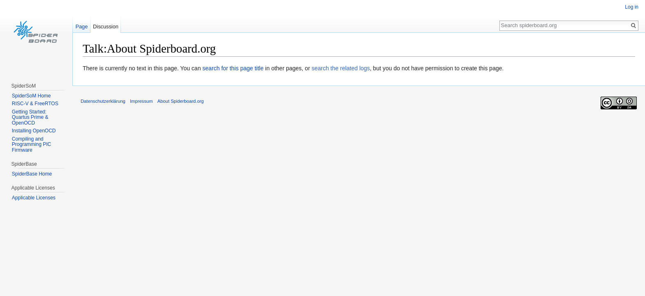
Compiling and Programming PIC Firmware (31, 144)
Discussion (105, 26)
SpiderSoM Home (31, 96)
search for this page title (233, 68)
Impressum (141, 101)
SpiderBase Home (32, 174)
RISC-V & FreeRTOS (35, 103)
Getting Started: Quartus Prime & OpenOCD (30, 117)
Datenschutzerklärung (103, 101)
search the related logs (340, 68)
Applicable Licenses (34, 198)
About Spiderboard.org (181, 101)
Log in (631, 7)
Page (81, 26)
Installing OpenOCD (34, 131)
